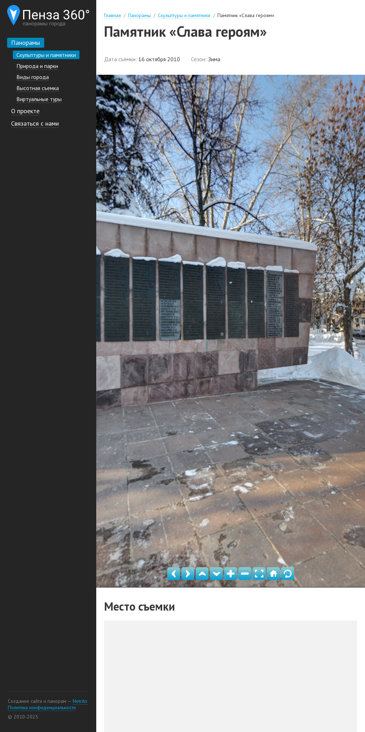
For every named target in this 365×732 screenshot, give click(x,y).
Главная (112, 15)
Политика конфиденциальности (42, 707)
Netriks (80, 701)
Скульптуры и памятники (184, 15)
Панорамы (139, 15)
